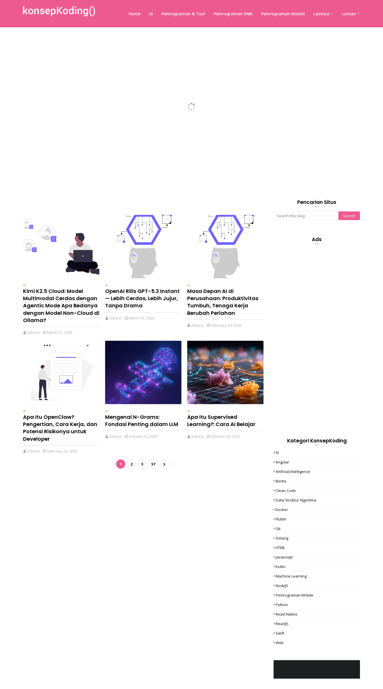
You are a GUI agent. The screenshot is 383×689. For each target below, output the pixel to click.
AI (24, 285)
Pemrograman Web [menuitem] (233, 13)
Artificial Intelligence (293, 471)
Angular (282, 462)
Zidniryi (33, 332)
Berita (281, 481)
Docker (282, 509)
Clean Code (286, 490)
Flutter (281, 519)
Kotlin (280, 566)
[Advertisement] (317, 335)
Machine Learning (291, 576)
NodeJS (282, 585)
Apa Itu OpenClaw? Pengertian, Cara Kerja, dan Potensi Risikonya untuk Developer (60, 427)
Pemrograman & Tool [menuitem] (183, 13)
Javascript (284, 557)
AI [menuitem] (151, 13)
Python (282, 604)
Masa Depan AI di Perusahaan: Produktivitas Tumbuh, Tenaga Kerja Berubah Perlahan (222, 302)
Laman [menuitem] (349, 13)
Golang (282, 538)
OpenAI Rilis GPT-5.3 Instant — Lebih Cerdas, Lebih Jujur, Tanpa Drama (142, 298)
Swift (280, 633)
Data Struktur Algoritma (296, 500)
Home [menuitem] (135, 13)
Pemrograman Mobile (294, 595)
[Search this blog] (306, 215)
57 (153, 464)
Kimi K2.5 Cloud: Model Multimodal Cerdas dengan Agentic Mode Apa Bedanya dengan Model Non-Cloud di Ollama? (61, 305)
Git (278, 528)
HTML (280, 547)
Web (280, 642)
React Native (286, 614)
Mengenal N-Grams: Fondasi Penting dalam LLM (141, 420)
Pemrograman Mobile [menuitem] (283, 13)
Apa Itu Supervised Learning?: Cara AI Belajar (221, 420)
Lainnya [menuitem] (321, 13)
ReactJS (282, 623)
